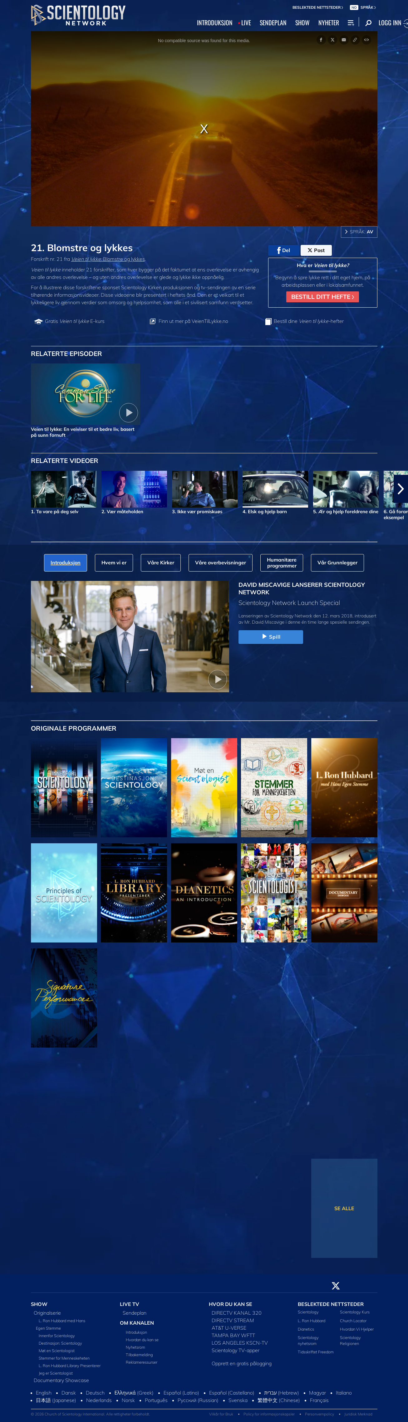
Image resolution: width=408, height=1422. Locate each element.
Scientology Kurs (355, 1311)
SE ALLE (344, 1208)
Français (319, 1400)
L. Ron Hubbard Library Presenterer (70, 1365)
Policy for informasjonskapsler (269, 1414)
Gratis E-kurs (75, 321)
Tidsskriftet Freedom (316, 1351)
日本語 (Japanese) (56, 1400)
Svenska (238, 1400)
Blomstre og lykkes (108, 259)
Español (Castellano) (231, 1393)
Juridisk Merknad (358, 1414)
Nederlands (99, 1400)
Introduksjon (136, 1332)
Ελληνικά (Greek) (134, 1393)
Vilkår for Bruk (221, 1414)
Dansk (68, 1393)
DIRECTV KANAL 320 (237, 1313)
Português (156, 1400)
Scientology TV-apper (235, 1350)
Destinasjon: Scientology (60, 1343)
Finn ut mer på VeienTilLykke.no (193, 321)
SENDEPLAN (273, 22)
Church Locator (353, 1320)
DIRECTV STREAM (233, 1320)
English (44, 1393)
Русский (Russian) (198, 1400)
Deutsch (95, 1393)
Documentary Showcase (61, 1380)
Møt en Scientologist (57, 1350)
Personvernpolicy (319, 1414)
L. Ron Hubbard (311, 1320)
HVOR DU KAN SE (230, 1304)
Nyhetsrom (135, 1347)
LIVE (246, 22)
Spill (271, 637)
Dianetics (306, 1329)
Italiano (344, 1393)
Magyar (317, 1393)
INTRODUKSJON (215, 22)
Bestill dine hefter (309, 321)
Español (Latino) (181, 1393)
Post (316, 250)
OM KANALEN (137, 1323)
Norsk (128, 1400)
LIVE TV (129, 1304)
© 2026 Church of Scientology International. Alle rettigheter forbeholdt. (90, 1414)
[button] (401, 489)
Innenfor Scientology (57, 1335)
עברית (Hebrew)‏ (281, 1393)
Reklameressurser (141, 1362)
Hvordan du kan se (142, 1339)
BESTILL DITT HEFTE (322, 296)
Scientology (308, 1311)
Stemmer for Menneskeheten (64, 1358)
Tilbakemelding (139, 1354)
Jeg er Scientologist (56, 1373)
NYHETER (328, 22)
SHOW (302, 22)
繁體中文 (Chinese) (279, 1400)
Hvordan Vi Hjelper (357, 1329)
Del (283, 250)
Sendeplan (134, 1313)
